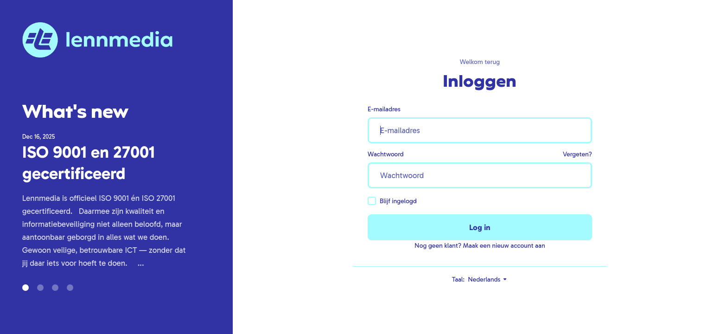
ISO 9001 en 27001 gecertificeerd (88, 162)
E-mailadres (384, 109)
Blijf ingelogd (392, 201)
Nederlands (488, 279)
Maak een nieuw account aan (504, 246)
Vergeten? (577, 154)
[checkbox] (372, 201)
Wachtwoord (386, 154)
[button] (25, 287)
